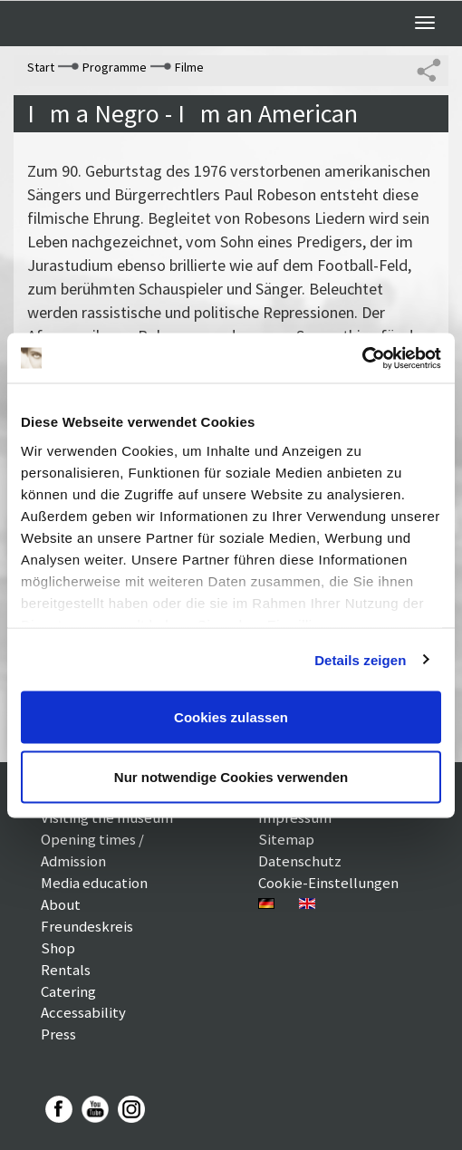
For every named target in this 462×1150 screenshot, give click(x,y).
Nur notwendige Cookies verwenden (231, 776)
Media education (94, 883)
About (61, 904)
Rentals (66, 970)
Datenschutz (300, 861)
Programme (114, 67)
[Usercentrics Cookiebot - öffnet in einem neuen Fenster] (362, 358)
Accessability (83, 1012)
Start (40, 67)
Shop (58, 948)
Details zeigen (360, 659)
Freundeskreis (87, 926)
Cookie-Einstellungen (328, 883)
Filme (189, 67)
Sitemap (286, 839)
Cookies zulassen (231, 717)
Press (58, 1034)
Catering (68, 991)
